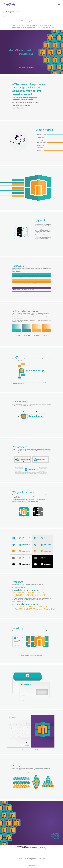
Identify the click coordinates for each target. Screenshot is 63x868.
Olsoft (52, 27)
